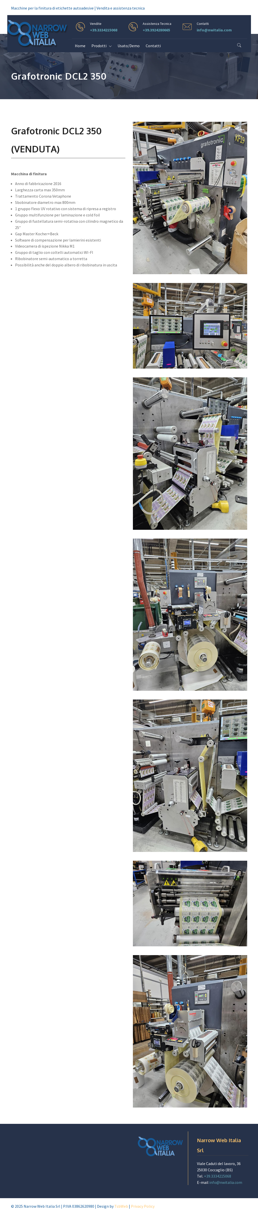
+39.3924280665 (156, 29)
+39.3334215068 (103, 29)
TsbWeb (121, 1206)
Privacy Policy (142, 1206)
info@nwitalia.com (214, 29)
